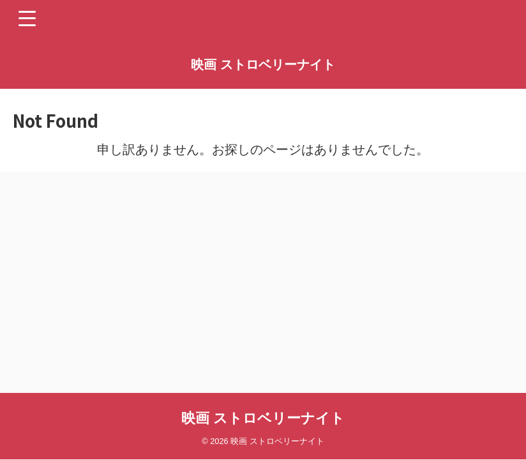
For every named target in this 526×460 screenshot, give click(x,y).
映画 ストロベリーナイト (263, 64)
